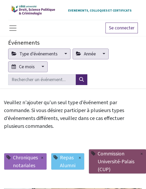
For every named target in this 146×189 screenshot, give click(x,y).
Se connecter (121, 28)
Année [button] (86, 54)
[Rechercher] (81, 79)
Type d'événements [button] (35, 54)
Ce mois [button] (24, 67)
